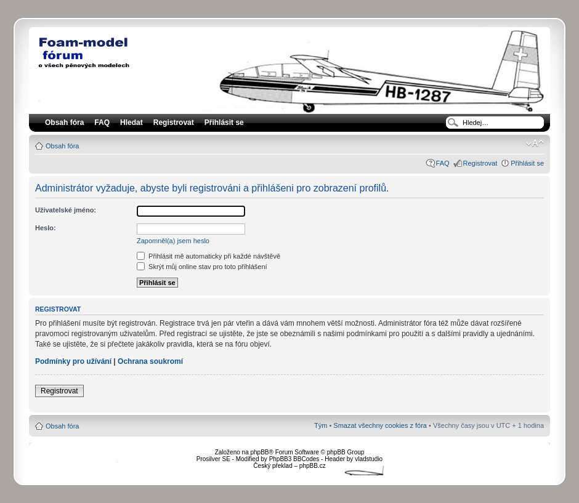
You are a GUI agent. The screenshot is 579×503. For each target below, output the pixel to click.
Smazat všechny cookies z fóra (380, 425)
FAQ (443, 163)
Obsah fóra (62, 146)
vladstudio (369, 459)
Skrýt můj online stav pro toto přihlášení (202, 266)
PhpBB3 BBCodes (294, 459)
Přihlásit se (527, 163)
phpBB (259, 452)
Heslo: (45, 227)
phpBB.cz (312, 465)
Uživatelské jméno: (65, 210)
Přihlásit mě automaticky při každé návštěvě (208, 256)
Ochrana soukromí (150, 361)
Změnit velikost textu (535, 143)
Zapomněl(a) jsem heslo (173, 240)
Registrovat (173, 122)
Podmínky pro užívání (73, 361)
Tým (320, 425)
